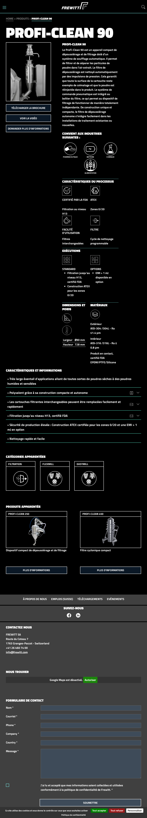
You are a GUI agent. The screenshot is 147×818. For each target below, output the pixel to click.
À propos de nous (35, 599)
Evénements (115, 599)
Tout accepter (99, 810)
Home (10, 18)
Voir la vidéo (28, 118)
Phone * (10, 725)
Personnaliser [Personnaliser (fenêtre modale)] (135, 810)
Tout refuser (117, 810)
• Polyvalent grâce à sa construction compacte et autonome (71, 392)
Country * (11, 742)
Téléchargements (89, 599)
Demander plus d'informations (28, 129)
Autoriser (90, 680)
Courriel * (11, 716)
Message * (12, 751)
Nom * (9, 707)
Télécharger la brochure (28, 108)
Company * (12, 733)
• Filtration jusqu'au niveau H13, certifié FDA (71, 415)
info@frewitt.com (17, 652)
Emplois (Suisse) (62, 599)
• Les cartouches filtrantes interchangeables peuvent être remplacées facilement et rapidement (71, 404)
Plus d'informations (36, 570)
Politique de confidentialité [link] (73, 814)
